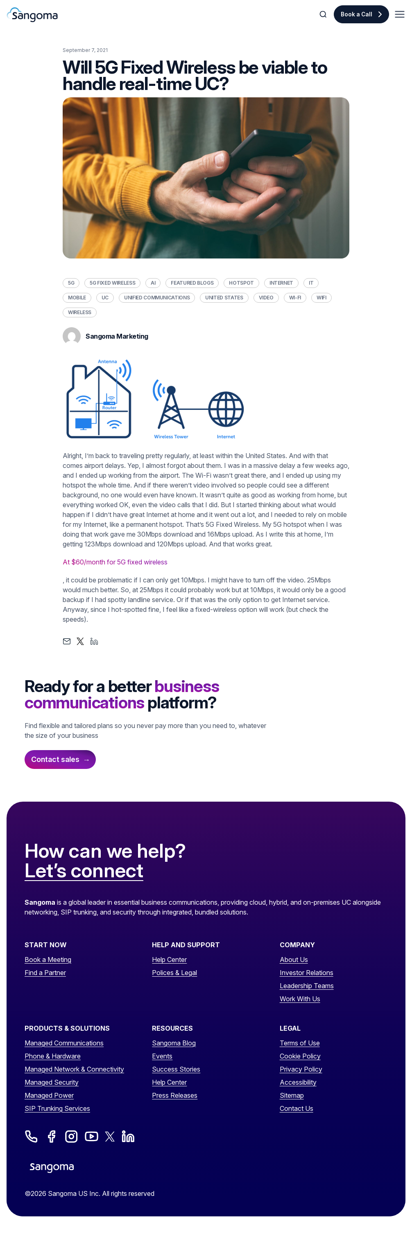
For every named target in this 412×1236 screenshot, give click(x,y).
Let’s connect (84, 871)
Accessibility (298, 1082)
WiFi (321, 297)
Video (266, 297)
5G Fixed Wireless (112, 283)
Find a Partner (45, 973)
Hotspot (241, 283)
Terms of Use (300, 1043)
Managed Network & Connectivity (74, 1069)
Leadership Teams (307, 986)
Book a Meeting (48, 959)
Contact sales (55, 759)
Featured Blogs (192, 283)
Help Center (169, 959)
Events (162, 1056)
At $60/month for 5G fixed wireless (115, 562)
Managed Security (52, 1082)
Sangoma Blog (174, 1043)
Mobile (77, 297)
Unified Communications (157, 297)
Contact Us (296, 1108)
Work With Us (300, 999)
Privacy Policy (301, 1069)
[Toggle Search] (324, 14)
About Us (294, 959)
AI (153, 283)
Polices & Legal (174, 973)
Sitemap (292, 1095)
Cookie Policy (300, 1056)
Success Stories (176, 1069)
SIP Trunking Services (57, 1108)
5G (71, 283)
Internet (281, 283)
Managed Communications (64, 1043)
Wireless (79, 312)
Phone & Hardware (53, 1056)
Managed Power (49, 1095)
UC (105, 297)
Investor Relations (306, 973)
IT (311, 283)
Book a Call (356, 14)
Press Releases (174, 1095)
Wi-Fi (295, 297)
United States (224, 297)
